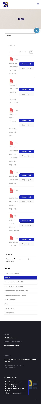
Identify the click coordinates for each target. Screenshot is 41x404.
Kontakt (7, 304)
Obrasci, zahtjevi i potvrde (14, 286)
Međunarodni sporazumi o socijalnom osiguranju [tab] (19, 260)
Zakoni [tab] (8, 36)
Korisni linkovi (9, 308)
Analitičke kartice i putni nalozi (15, 295)
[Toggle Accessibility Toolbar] (37, 30)
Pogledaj (26, 69)
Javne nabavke (10, 299)
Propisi (7, 278)
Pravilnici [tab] (9, 255)
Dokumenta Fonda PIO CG (14, 282)
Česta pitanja (9, 313)
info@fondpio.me (10, 338)
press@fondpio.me (11, 345)
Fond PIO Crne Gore (12, 273)
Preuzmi (26, 64)
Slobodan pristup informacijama (16, 291)
